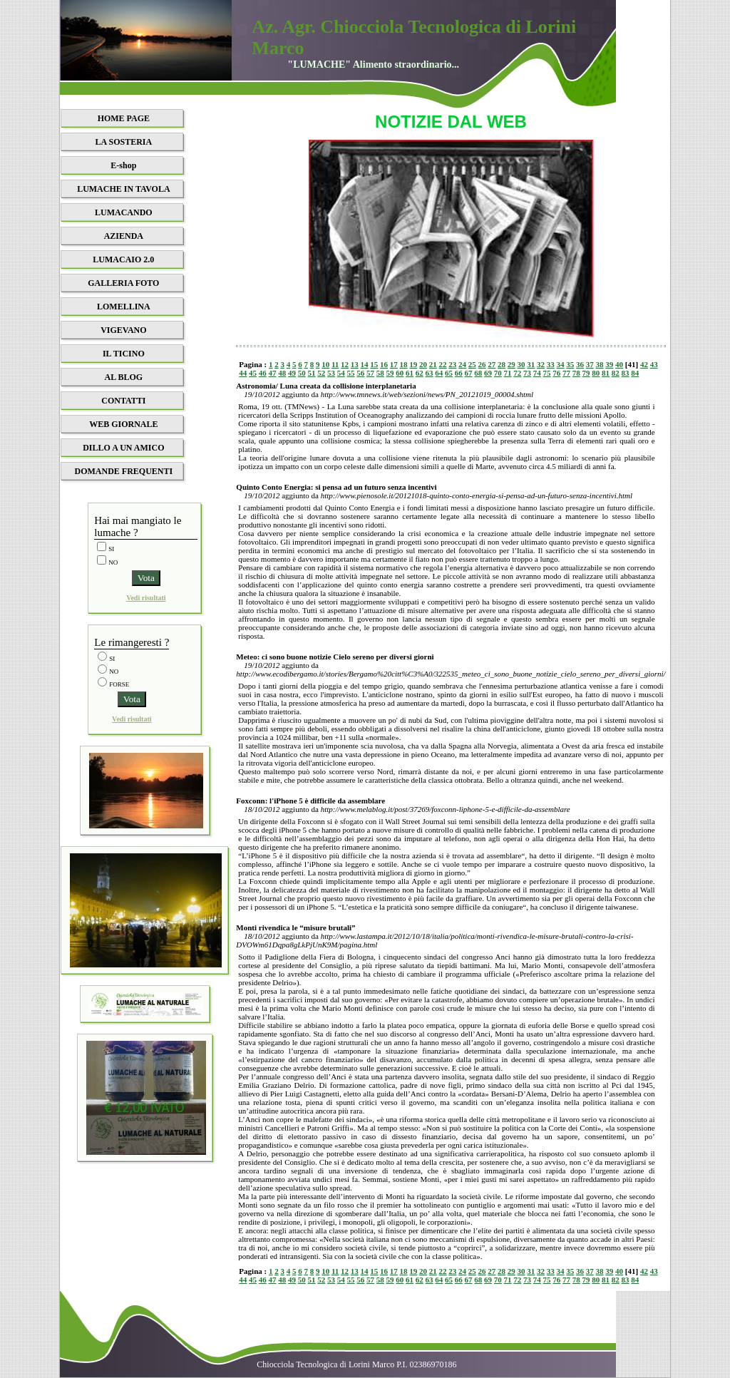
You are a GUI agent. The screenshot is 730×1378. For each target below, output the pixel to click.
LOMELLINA (123, 307)
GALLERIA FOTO (123, 283)
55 (351, 373)
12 (345, 364)
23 (452, 364)
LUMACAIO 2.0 (123, 259)
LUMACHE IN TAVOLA (123, 189)
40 (619, 364)
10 (325, 364)
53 (331, 373)
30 (521, 364)
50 (302, 373)
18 (404, 364)
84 (635, 373)
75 (547, 373)
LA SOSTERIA (124, 142)
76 (556, 373)
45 (253, 373)
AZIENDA (123, 236)
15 (374, 364)
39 (609, 364)
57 (370, 373)
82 (616, 373)
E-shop (123, 165)
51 (312, 373)
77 (566, 373)
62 (419, 373)
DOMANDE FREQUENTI (124, 471)
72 (517, 373)
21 (433, 364)
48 (282, 373)
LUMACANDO (124, 212)
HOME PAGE (124, 118)
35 (570, 364)
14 (365, 364)
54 (341, 373)
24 (462, 364)
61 (409, 373)
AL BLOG (124, 377)
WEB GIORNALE (123, 424)
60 (399, 373)
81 (606, 373)
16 (384, 364)
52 (321, 373)
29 (511, 364)
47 (273, 373)
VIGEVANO (123, 330)
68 (478, 373)
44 (243, 373)
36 (580, 364)
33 (551, 364)
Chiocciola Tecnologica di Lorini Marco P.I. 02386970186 (356, 1364)
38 (600, 364)
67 (469, 373)
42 (644, 364)
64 (439, 373)
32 (541, 364)
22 (443, 364)
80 (596, 373)
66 (459, 373)
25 (472, 364)
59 (390, 373)
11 (335, 364)
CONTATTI (123, 401)
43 (654, 364)
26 (482, 364)
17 (394, 364)
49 (292, 373)
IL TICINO (124, 354)
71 (508, 373)
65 (449, 373)
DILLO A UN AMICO (123, 448)
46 (263, 373)
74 (537, 373)
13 (355, 364)
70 (498, 373)
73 (527, 373)
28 (501, 364)
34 (561, 364)
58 (380, 373)
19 (413, 364)
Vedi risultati (145, 598)
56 (360, 373)
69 (488, 373)
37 (590, 364)
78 (576, 373)
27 (491, 364)
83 (625, 373)
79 (586, 373)
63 (429, 373)
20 (423, 364)
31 (531, 364)
